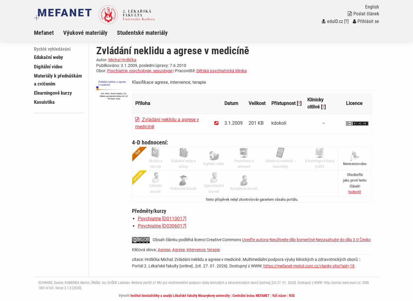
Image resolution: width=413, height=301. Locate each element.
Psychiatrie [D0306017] (162, 226)
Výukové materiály (85, 32)
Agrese (164, 249)
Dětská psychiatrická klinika (221, 70)
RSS (292, 296)
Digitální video (48, 67)
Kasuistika (44, 102)
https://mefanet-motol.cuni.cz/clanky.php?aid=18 (309, 266)
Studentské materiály (142, 32)
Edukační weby (48, 57)
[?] (346, 21)
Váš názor (279, 296)
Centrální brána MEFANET (251, 296)
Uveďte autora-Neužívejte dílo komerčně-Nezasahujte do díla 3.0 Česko (306, 239)
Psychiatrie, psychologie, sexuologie (139, 70)
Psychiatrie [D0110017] (162, 218)
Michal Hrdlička (122, 59)
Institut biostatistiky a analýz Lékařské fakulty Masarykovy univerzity (180, 296)
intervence (196, 249)
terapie (213, 249)
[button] (354, 192)
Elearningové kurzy (53, 93)
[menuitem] (48, 33)
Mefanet (44, 32)
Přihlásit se (366, 21)
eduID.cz (332, 21)
